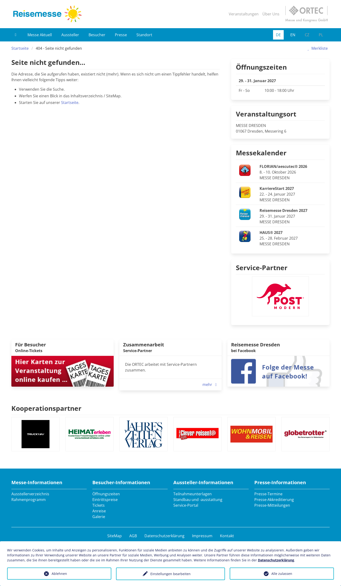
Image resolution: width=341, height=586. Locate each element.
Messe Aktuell (39, 34)
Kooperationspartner (46, 408)
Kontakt (227, 535)
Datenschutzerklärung (164, 535)
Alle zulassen (281, 573)
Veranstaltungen (244, 14)
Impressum (202, 535)
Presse (121, 34)
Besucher (97, 34)
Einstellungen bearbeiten (170, 574)
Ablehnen (59, 573)
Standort (144, 34)
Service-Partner (261, 267)
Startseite (20, 48)
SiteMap (114, 535)
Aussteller (70, 34)
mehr (210, 384)
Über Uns (270, 14)
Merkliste (317, 48)
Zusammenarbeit (143, 344)
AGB (133, 535)
